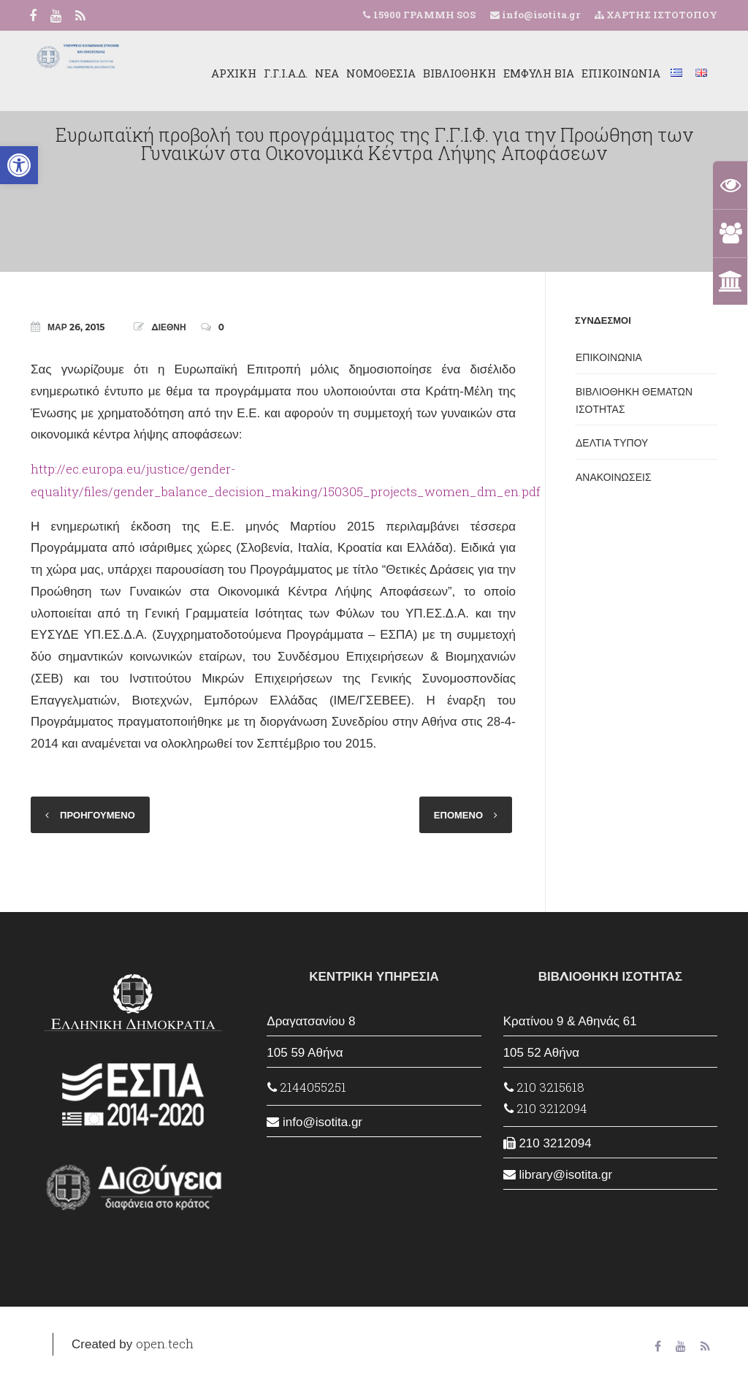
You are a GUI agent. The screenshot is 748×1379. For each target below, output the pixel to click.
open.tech (165, 1343)
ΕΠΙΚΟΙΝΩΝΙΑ (620, 73)
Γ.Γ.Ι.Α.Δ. (286, 73)
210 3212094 (545, 1108)
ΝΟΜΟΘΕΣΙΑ (381, 73)
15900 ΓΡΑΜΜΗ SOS (424, 14)
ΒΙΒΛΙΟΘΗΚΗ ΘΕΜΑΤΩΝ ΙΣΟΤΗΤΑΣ (634, 400)
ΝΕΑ (327, 73)
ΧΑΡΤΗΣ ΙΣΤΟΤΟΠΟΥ (656, 14)
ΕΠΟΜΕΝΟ (458, 815)
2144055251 (306, 1087)
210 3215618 (544, 1087)
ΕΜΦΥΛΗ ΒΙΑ (538, 73)
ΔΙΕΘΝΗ (168, 327)
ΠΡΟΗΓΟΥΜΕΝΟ (97, 815)
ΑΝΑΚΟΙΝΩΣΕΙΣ (614, 477)
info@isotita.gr (540, 14)
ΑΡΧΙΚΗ (233, 73)
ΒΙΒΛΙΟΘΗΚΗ (459, 73)
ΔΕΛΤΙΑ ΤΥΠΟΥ (612, 443)
